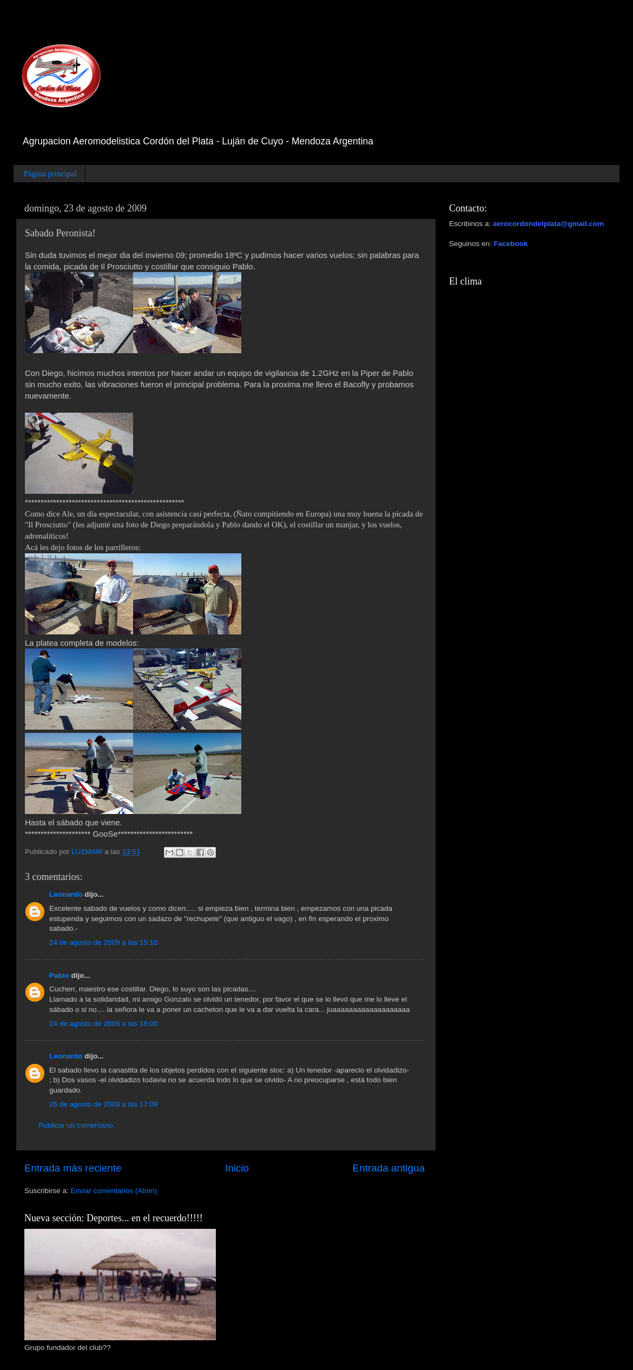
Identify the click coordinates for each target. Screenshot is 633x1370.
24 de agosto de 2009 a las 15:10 (103, 942)
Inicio (237, 1168)
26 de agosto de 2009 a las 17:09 (103, 1104)
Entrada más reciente (73, 1168)
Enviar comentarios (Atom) (114, 1191)
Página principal (50, 173)
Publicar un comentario (75, 1125)
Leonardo (66, 894)
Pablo (59, 975)
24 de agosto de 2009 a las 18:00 (103, 1024)
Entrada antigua (389, 1168)
